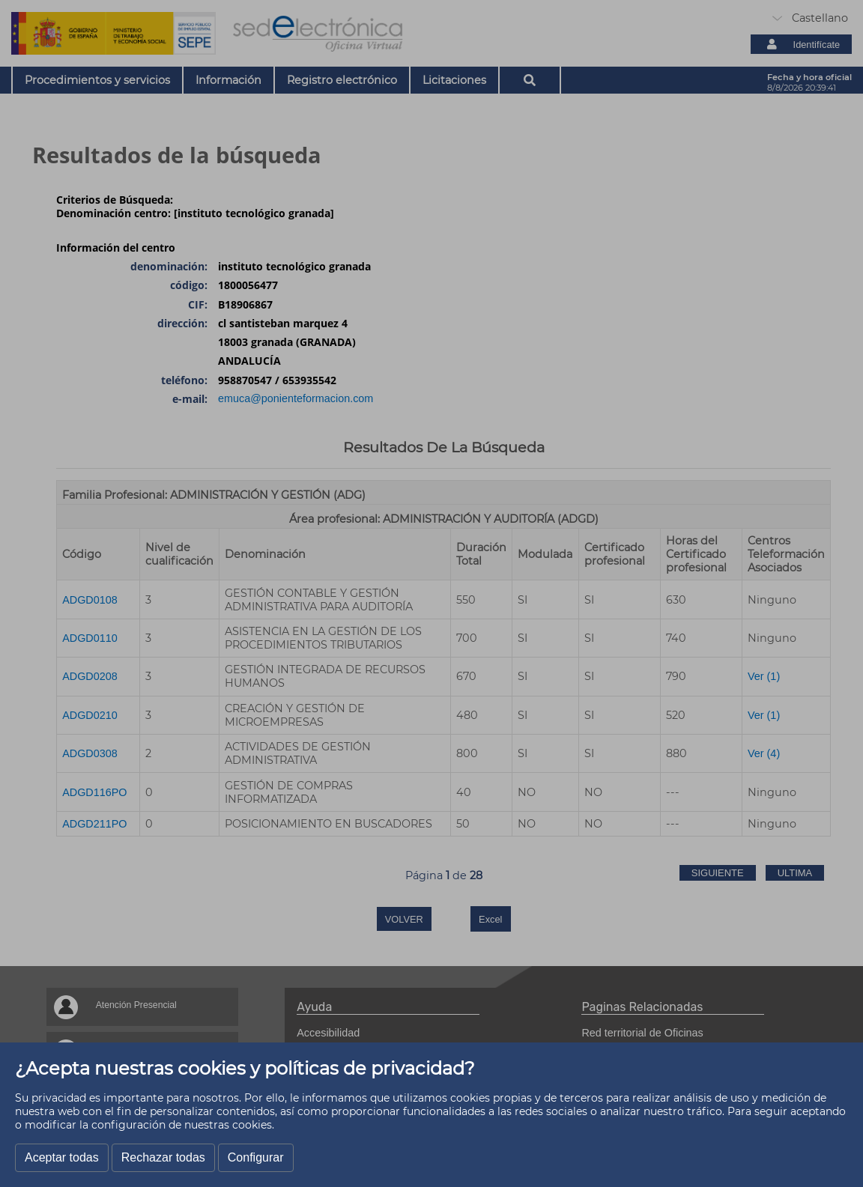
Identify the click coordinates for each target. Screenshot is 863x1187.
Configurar (256, 1157)
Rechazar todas (163, 1157)
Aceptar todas (62, 1157)
